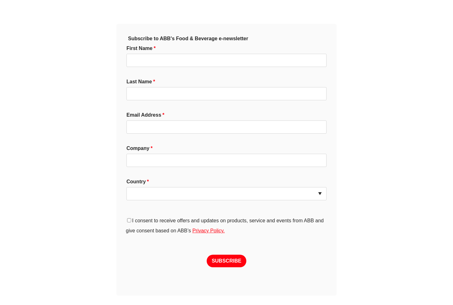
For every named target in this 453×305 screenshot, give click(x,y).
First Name (139, 48)
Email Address (143, 115)
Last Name (139, 81)
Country (136, 181)
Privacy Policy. (208, 230)
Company (137, 148)
